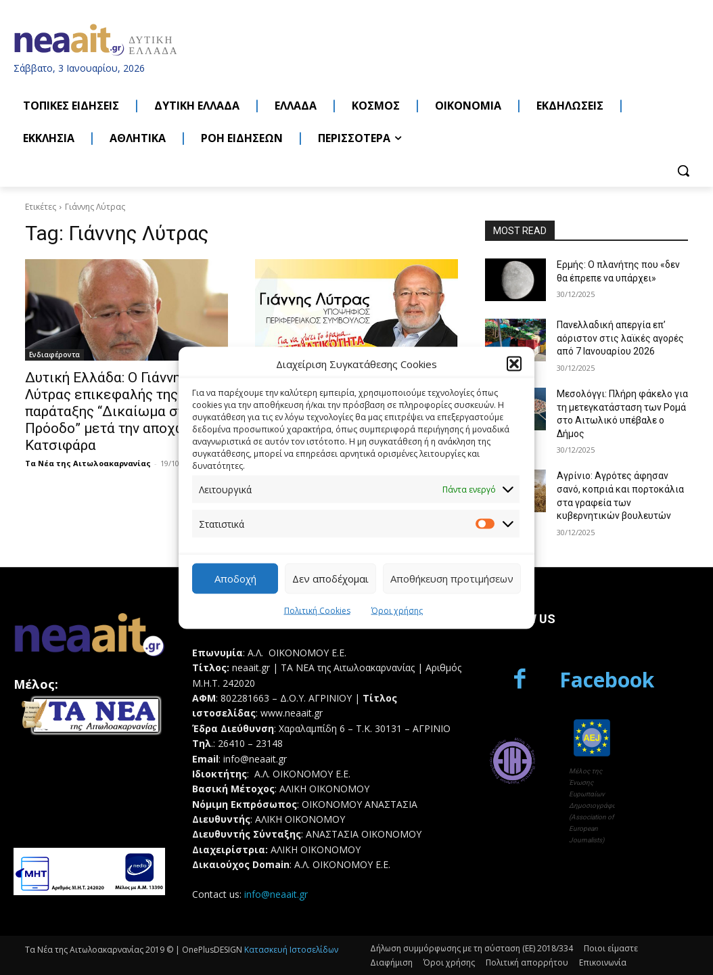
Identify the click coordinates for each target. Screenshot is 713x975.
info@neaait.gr (276, 894)
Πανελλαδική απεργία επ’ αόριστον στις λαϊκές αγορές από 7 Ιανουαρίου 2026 (620, 338)
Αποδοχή (235, 578)
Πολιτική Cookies (317, 610)
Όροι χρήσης (397, 610)
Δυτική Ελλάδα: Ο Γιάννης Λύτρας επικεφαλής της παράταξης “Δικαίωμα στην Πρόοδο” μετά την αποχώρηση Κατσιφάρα (121, 411)
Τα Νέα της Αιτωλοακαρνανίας (88, 463)
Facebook (606, 680)
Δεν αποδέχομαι (330, 578)
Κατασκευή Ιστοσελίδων (291, 949)
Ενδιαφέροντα (54, 354)
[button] (514, 364)
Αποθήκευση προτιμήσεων (451, 578)
